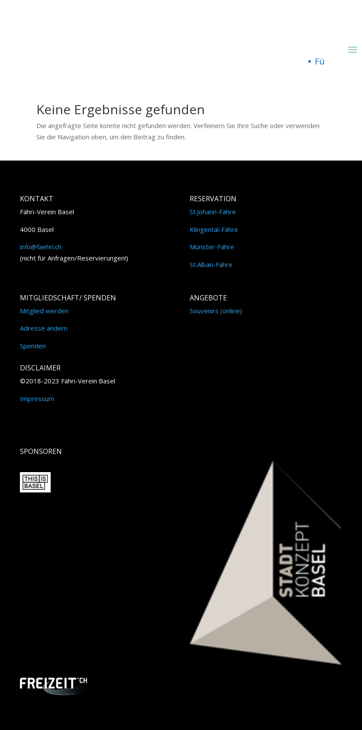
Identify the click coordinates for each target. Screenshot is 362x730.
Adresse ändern (44, 328)
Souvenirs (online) (216, 310)
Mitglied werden (44, 310)
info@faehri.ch (40, 246)
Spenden (33, 345)
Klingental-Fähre (214, 229)
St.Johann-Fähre (213, 211)
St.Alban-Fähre (211, 264)
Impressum (37, 398)
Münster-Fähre (212, 246)
